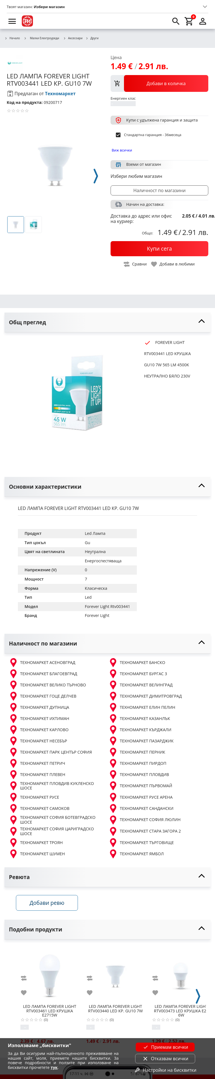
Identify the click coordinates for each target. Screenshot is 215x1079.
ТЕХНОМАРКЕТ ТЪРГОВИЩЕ (141, 842)
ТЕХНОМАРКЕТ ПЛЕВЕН (37, 774)
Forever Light (97, 615)
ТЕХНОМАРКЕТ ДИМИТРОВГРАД (145, 696)
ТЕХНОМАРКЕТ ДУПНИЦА (39, 707)
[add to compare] (27, 979)
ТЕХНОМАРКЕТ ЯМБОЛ (136, 853)
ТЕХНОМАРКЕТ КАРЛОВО (39, 729)
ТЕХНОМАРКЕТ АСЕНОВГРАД (42, 662)
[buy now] (159, 248)
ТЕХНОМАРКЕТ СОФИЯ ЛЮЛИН (145, 819)
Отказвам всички (165, 1058)
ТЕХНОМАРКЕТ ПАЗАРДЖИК (141, 741)
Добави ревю (49, 904)
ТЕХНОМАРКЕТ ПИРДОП (137, 763)
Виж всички (122, 150)
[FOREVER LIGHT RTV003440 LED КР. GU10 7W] (115, 975)
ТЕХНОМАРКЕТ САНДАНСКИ (141, 808)
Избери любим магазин (136, 176)
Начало (12, 38)
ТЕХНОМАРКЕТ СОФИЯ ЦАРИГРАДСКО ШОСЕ (51, 831)
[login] (202, 21)
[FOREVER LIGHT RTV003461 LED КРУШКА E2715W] (49, 975)
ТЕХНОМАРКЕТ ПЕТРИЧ (37, 763)
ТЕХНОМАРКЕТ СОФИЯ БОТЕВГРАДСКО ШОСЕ (52, 819)
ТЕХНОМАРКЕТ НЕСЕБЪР (38, 741)
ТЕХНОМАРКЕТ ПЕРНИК (137, 752)
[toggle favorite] (173, 264)
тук (54, 1067)
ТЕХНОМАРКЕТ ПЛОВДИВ (139, 774)
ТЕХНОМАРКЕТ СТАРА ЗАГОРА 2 (145, 831)
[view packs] (159, 83)
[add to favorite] (27, 994)
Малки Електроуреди (41, 38)
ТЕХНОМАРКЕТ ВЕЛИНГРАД (141, 685)
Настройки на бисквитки (165, 1070)
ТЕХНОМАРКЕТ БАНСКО (137, 662)
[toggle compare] (135, 264)
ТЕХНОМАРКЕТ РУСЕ (34, 797)
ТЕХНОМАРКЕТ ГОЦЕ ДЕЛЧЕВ (42, 696)
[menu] (12, 21)
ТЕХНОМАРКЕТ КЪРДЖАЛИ (140, 729)
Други (92, 38)
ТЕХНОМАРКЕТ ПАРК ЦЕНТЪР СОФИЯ (50, 752)
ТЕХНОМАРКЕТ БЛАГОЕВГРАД (43, 673)
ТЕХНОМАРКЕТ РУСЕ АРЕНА (141, 797)
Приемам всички (165, 1047)
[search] (175, 21)
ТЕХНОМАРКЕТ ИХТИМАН (39, 718)
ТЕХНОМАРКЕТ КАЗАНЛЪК (139, 718)
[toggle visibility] (107, 322)
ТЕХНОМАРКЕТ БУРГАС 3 (138, 673)
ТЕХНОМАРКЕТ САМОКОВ (39, 808)
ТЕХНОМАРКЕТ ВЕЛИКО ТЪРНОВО (47, 685)
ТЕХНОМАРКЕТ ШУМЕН (37, 853)
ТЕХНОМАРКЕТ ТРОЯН (36, 842)
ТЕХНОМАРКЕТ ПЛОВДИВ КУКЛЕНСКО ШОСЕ (51, 786)
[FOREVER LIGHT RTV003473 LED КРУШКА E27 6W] (181, 975)
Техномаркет (60, 93)
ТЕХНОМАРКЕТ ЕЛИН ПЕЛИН (142, 707)
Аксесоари (73, 38)
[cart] (189, 21)
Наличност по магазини (159, 190)
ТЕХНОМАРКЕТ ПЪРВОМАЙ (140, 785)
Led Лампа (95, 533)
